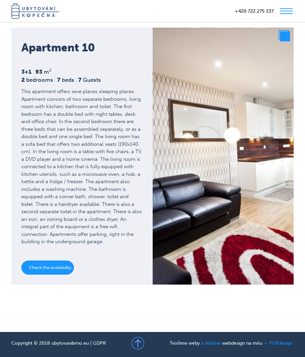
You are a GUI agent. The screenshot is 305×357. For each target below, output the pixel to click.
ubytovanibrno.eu (70, 343)
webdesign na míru (242, 343)
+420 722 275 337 (254, 11)
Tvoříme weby (185, 343)
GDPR (99, 343)
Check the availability (50, 267)
